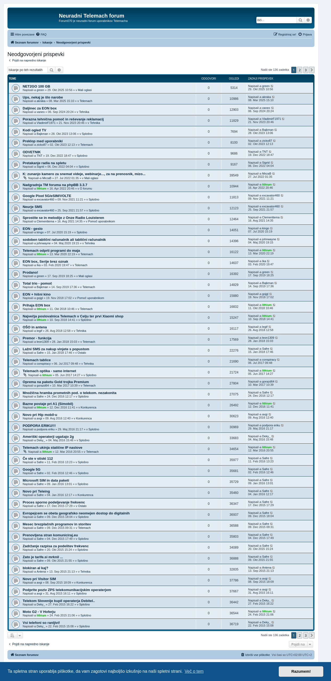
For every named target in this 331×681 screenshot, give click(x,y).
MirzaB (46, 178)
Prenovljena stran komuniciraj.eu (50, 535)
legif (39, 330)
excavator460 (45, 199)
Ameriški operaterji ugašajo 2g (48, 437)
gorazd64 (43, 385)
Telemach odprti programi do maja (51, 251)
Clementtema (45, 221)
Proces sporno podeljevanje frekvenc (54, 502)
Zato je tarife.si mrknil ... (43, 557)
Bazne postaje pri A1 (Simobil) (48, 404)
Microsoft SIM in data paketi (46, 480)
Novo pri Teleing (36, 491)
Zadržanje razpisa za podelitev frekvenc (56, 546)
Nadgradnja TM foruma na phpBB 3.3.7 (55, 185)
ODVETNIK (32, 152)
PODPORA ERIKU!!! (39, 426)
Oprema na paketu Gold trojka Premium (56, 382)
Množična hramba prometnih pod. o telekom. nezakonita (69, 393)
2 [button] (300, 70)
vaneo (41, 111)
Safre (40, 352)
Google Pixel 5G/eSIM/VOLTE (47, 196)
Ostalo (82, 352)
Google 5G (32, 469)
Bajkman (42, 133)
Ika (39, 265)
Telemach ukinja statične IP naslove (52, 448)
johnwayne (44, 243)
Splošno (87, 133)
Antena (41, 571)
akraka (41, 101)
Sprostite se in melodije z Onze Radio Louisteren (63, 218)
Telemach (86, 101)
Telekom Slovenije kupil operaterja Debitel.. (59, 601)
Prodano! (30, 272)
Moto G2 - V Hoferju (39, 612)
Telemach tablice (37, 360)
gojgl (40, 298)
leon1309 (43, 341)
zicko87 (42, 144)
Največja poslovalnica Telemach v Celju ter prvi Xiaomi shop (73, 316)
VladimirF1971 (46, 122)
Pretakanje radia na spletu (44, 163)
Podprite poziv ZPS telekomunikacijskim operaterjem (67, 590)
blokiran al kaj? (35, 568)
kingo (40, 232)
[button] (311, 70)
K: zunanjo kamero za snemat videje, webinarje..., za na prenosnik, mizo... (84, 174)
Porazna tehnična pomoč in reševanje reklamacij (63, 119)
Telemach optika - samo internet (49, 371)
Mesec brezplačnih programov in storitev (57, 524)
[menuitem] (41, 34)
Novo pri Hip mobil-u (40, 415)
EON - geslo (33, 229)
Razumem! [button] (301, 671)
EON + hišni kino (37, 294)
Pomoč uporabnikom (101, 221)
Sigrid (40, 166)
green (40, 90)
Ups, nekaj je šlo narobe (43, 97)
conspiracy (44, 363)
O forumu (86, 188)
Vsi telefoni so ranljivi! (41, 623)
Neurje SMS (32, 207)
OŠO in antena (35, 327)
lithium (41, 188)
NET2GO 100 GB (36, 86)
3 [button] (306, 70)
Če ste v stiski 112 (38, 458)
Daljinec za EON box (40, 108)
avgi (39, 418)
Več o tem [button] (194, 671)
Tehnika (84, 111)
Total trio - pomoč (37, 283)
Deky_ (41, 440)
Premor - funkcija (37, 338)
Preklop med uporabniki (43, 141)
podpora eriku (46, 429)
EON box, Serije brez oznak (45, 261)
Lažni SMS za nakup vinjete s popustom (56, 349)
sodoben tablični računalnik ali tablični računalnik (64, 240)
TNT (39, 155)
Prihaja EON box (36, 305)
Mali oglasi (85, 90)
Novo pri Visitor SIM (39, 579)
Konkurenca (88, 407)
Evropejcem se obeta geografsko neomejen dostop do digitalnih (76, 513)
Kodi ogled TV (34, 130)
